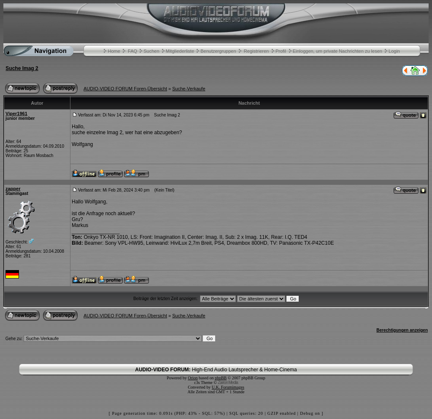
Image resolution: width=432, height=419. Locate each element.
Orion (192, 378)
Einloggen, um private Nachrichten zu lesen (337, 51)
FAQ (132, 51)
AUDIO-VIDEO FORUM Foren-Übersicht (125, 88)
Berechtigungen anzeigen (402, 330)
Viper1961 (16, 113)
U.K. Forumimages (228, 387)
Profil (280, 51)
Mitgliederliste (180, 51)
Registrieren (256, 51)
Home (114, 51)
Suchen (151, 51)
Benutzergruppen (218, 51)
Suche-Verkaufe (188, 88)
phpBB (221, 378)
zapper (12, 188)
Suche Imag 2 (21, 68)
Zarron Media (228, 382)
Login (394, 51)
